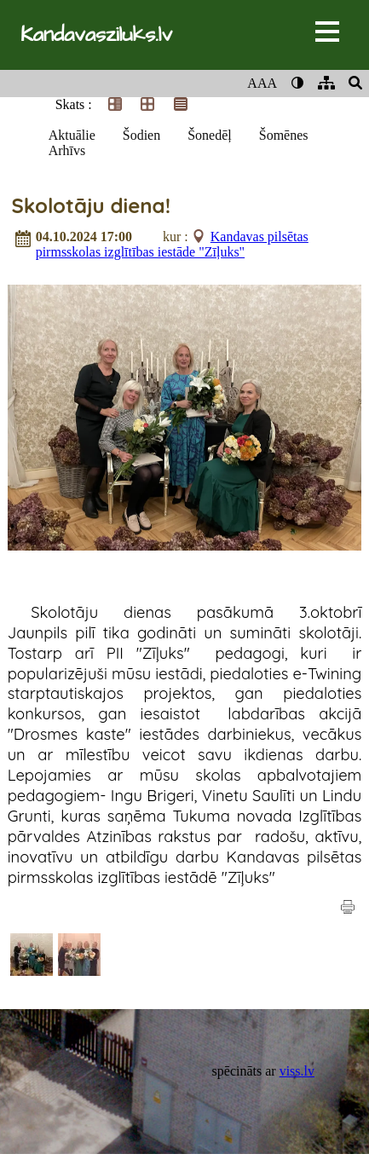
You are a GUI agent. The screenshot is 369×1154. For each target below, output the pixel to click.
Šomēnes (283, 135)
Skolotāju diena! (90, 205)
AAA (262, 83)
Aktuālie (72, 135)
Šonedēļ (209, 135)
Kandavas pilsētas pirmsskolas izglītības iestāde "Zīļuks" (172, 244)
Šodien (141, 135)
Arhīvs (67, 150)
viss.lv (297, 1071)
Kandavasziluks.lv (96, 34)
